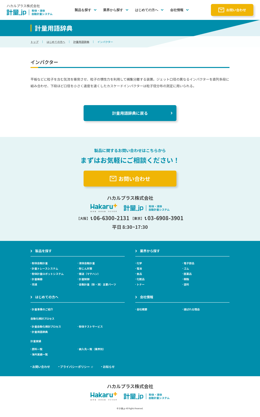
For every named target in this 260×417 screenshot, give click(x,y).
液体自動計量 (87, 263)
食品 (139, 274)
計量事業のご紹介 (42, 309)
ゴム (186, 268)
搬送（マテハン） (89, 274)
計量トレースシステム (45, 268)
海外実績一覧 (40, 354)
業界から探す (113, 10)
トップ (34, 42)
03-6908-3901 (164, 218)
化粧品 (141, 279)
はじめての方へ (146, 10)
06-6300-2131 (110, 218)
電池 (139, 268)
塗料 (186, 284)
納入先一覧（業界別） (92, 349)
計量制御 (84, 279)
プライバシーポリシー (76, 366)
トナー (141, 284)
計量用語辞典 (81, 42)
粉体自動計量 (40, 263)
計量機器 (37, 279)
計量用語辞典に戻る (130, 113)
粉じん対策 (85, 268)
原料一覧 (37, 349)
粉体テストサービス (91, 326)
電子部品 (189, 263)
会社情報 (176, 10)
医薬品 (188, 274)
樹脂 (186, 279)
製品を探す (83, 10)
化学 (139, 263)
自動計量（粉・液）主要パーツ (97, 284)
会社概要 (142, 309)
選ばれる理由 (192, 309)
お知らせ (109, 366)
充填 (34, 284)
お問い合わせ (236, 9)
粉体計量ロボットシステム (48, 274)
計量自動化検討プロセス (46, 326)
